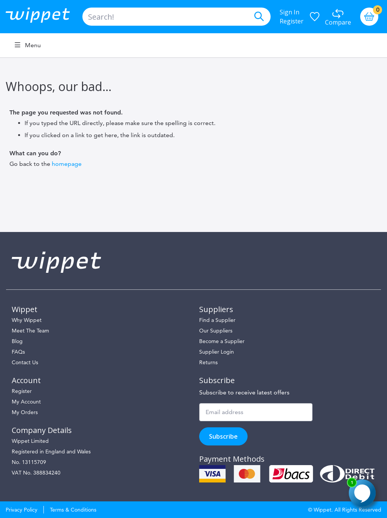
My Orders (25, 412)
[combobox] (176, 17)
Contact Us (25, 362)
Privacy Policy (21, 509)
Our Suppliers (215, 330)
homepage (67, 163)
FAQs (18, 351)
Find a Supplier (217, 320)
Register (291, 21)
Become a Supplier (222, 341)
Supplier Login (216, 351)
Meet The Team (30, 330)
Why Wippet (27, 320)
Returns (208, 362)
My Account (26, 401)
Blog (17, 341)
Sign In (289, 12)
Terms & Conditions (73, 509)
